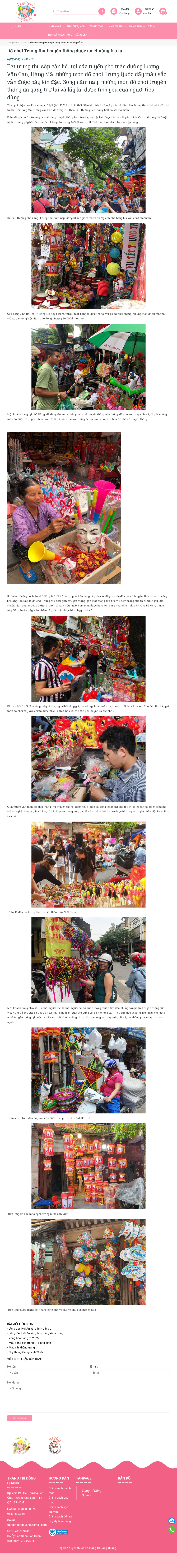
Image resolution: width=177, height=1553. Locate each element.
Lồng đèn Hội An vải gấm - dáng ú (30, 1328)
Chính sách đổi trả (60, 1516)
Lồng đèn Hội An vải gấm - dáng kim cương (36, 1333)
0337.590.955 (16, 1513)
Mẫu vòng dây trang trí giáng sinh (30, 1342)
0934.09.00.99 (27, 1509)
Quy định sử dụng (60, 1521)
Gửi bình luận (19, 1418)
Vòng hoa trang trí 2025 (24, 1338)
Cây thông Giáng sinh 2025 (26, 1352)
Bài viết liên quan (20, 1324)
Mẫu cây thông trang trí (23, 1347)
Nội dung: (13, 1382)
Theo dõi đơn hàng (120, 11)
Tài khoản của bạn (144, 11)
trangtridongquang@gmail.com (27, 1524)
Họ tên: (11, 1366)
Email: (94, 1366)
